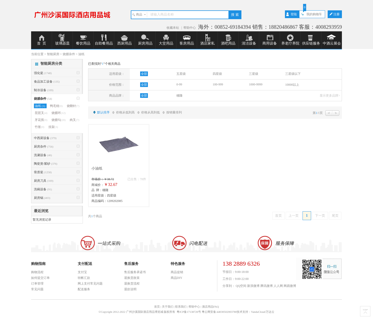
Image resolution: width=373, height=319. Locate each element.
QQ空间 (241, 286)
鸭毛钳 (56, 106)
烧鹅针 (73, 106)
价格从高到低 (150, 112)
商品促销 (177, 272)
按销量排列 (174, 112)
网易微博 (290, 286)
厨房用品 (145, 43)
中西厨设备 (45, 138)
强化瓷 (43, 73)
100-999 (218, 84)
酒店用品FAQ (210, 306)
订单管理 (37, 283)
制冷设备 (43, 90)
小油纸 (96, 168)
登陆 (294, 14)
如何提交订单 (40, 278)
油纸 (40, 106)
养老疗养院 (290, 43)
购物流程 (37, 272)
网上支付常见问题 (90, 283)
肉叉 (74, 120)
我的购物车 (314, 14)
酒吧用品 (228, 43)
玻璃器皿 (62, 43)
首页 (278, 216)
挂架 (53, 127)
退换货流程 (132, 283)
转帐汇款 (84, 278)
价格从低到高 (125, 112)
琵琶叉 (41, 113)
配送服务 (84, 289)
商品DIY (176, 278)
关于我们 (167, 306)
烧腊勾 (59, 120)
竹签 (39, 127)
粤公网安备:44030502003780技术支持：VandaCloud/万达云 (238, 311)
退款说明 (130, 289)
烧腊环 (59, 113)
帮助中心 (189, 28)
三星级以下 (293, 74)
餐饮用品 (83, 43)
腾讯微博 (266, 286)
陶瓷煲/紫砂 (45, 163)
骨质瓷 (43, 172)
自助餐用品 (104, 43)
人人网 (278, 286)
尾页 (335, 216)
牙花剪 (41, 120)
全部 (144, 74)
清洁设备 (249, 43)
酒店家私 (207, 43)
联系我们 (181, 306)
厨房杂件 (43, 146)
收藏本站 (173, 28)
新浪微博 (253, 286)
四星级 (217, 74)
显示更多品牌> (330, 95)
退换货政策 (132, 278)
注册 (336, 14)
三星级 (253, 74)
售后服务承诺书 (135, 272)
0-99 (179, 84)
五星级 (181, 74)
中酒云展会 (332, 43)
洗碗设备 (43, 189)
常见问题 (37, 289)
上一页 (294, 216)
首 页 (41, 43)
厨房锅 (42, 198)
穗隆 (179, 95)
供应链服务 (311, 43)
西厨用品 (124, 43)
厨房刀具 (43, 181)
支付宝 (82, 272)
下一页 (320, 216)
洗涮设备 (43, 155)
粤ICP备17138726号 (189, 311)
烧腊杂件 (43, 98)
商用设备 (269, 43)
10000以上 (292, 84)
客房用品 (187, 43)
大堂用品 (166, 43)
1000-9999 (255, 84)
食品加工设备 (47, 81)
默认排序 (103, 112)
